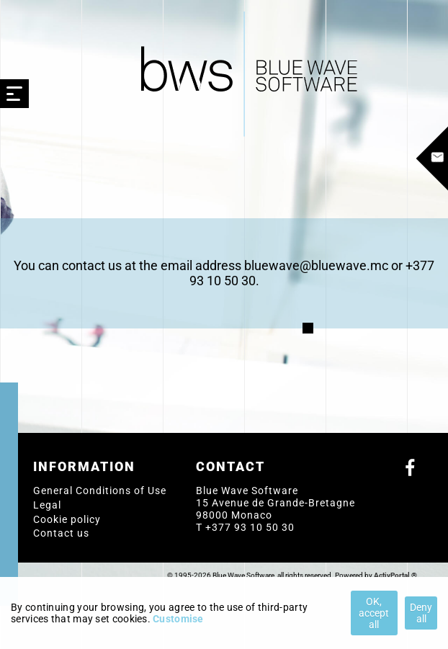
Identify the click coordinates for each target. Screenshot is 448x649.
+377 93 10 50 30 (250, 527)
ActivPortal (392, 575)
